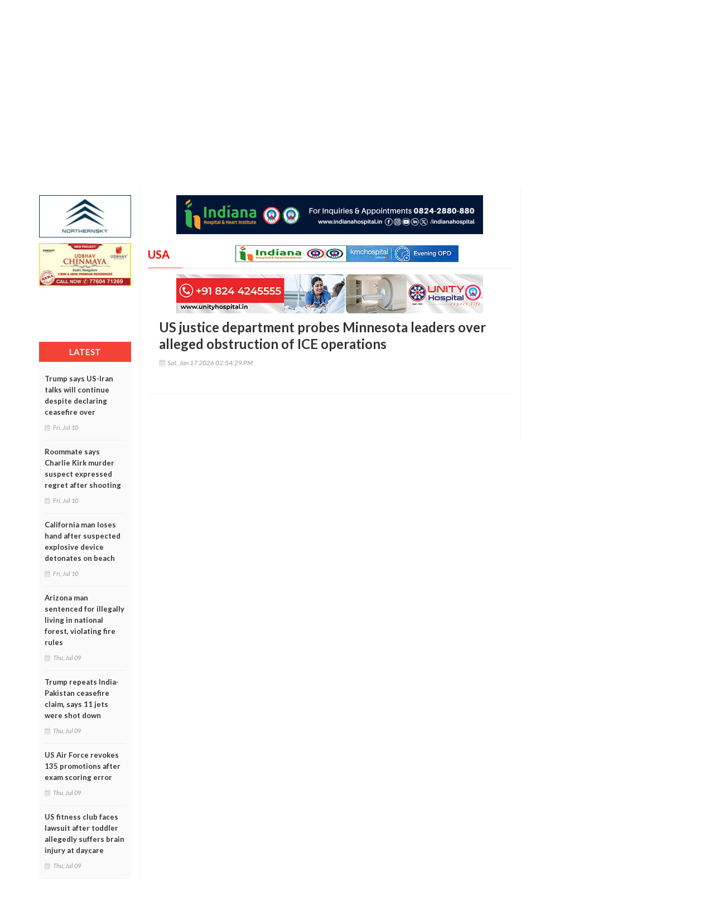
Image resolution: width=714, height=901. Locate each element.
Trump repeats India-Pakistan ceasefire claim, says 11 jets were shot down (82, 698)
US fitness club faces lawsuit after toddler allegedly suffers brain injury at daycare (84, 833)
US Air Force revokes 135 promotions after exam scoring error (82, 766)
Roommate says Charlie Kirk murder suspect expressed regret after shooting (83, 468)
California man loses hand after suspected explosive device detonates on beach (82, 541)
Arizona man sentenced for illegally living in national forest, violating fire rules (84, 620)
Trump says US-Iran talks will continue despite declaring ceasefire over (79, 395)
